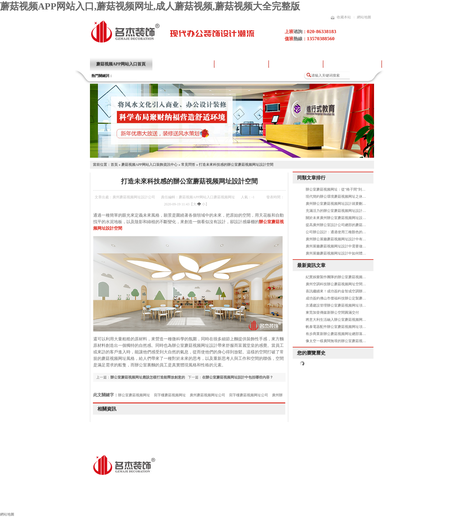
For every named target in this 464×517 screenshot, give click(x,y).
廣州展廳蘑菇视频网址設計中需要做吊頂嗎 (339, 246)
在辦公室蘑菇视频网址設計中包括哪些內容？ (237, 377)
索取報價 (334, 504)
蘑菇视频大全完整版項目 (352, 64)
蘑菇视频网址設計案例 (241, 64)
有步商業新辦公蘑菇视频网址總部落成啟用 (339, 334)
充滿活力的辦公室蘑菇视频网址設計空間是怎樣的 (345, 211)
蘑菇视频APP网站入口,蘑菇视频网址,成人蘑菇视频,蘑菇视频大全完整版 (150, 6)
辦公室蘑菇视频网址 (134, 395)
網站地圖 (364, 17)
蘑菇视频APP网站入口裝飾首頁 (58, 504)
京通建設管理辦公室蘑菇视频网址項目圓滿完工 (343, 305)
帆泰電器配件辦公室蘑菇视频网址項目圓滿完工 (343, 327)
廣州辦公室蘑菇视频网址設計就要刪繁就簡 (339, 204)
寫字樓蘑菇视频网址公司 (248, 395)
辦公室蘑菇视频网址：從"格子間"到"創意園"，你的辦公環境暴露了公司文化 (365, 189)
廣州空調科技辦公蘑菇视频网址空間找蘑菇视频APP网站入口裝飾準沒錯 (362, 284)
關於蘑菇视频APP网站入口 (183, 64)
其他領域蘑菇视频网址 (170, 504)
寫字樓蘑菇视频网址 (170, 395)
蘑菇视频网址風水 (296, 504)
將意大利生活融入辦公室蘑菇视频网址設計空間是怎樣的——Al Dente (360, 320)
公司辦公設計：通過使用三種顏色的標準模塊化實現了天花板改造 (357, 232)
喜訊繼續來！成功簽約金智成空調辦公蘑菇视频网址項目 (350, 291)
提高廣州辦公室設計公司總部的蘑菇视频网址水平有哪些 (350, 225)
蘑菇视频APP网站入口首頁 (121, 64)
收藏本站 (344, 17)
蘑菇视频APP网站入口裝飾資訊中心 (149, 164)
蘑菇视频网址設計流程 (296, 64)
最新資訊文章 (311, 265)
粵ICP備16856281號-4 (208, 483)
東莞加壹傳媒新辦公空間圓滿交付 (332, 312)
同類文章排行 (311, 177)
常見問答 (188, 164)
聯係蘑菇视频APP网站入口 (380, 504)
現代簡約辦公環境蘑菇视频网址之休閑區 (338, 196)
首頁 (114, 164)
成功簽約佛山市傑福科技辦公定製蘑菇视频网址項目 (346, 298)
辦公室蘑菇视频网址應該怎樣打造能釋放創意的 (147, 377)
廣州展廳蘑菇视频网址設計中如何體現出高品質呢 (345, 253)
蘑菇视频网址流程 (221, 504)
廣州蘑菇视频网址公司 (207, 395)
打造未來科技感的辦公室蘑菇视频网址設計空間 (236, 164)
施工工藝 (259, 504)
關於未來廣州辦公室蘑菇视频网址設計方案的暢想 (345, 218)
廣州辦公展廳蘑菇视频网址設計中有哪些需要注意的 (346, 239)
